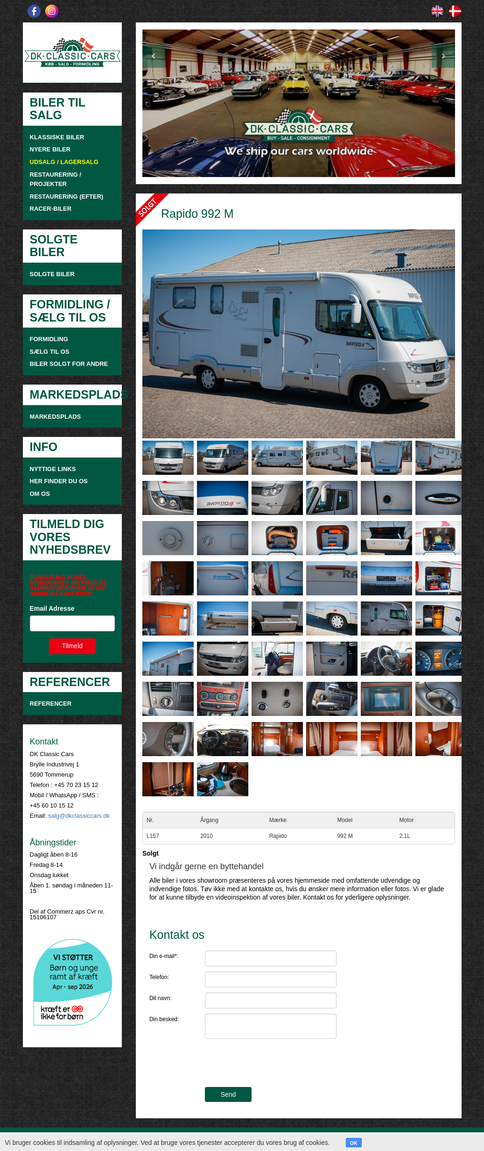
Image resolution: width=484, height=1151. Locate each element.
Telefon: (159, 977)
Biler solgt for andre (69, 363)
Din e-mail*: (163, 956)
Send (228, 1094)
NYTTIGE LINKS (53, 468)
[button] (165, 103)
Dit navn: (160, 998)
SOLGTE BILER (52, 274)
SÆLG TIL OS (50, 351)
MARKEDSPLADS (55, 416)
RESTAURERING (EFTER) (67, 196)
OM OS (41, 493)
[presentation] (276, 1064)
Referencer (51, 703)
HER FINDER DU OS (59, 481)
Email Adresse (52, 608)
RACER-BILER (51, 208)
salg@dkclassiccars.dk (79, 815)
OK (354, 1143)
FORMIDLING (49, 339)
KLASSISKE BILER (57, 137)
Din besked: (164, 1019)
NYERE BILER (50, 149)
